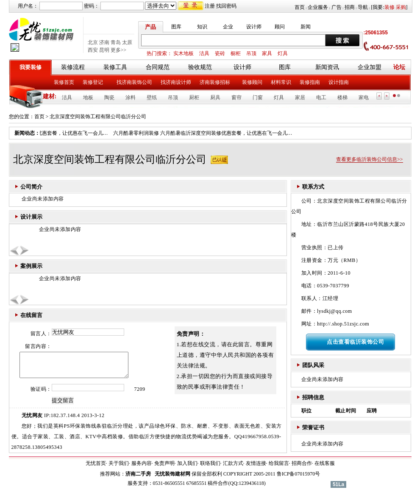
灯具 (283, 53)
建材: (50, 96)
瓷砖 (220, 53)
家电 (364, 97)
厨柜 (194, 97)
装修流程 (73, 67)
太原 (127, 42)
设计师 (253, 27)
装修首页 (64, 82)
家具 (267, 53)
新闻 (305, 27)
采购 (401, 7)
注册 (210, 6)
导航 (363, 7)
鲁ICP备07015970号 (298, 479)
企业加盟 (369, 67)
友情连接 (256, 468)
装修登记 (93, 82)
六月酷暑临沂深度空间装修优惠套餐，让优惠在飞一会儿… (228, 133)
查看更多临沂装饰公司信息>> (369, 159)
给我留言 (279, 468)
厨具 (215, 97)
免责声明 (164, 468)
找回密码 (226, 6)
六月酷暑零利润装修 (138, 133)
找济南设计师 (176, 82)
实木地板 (183, 53)
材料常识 (281, 82)
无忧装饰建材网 (172, 479)
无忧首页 (96, 468)
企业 (228, 27)
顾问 (280, 27)
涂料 (130, 97)
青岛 (116, 42)
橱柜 (236, 53)
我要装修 (30, 67)
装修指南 (310, 82)
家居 (300, 97)
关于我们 (118, 468)
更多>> (119, 50)
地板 (88, 97)
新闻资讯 (327, 67)
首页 (300, 7)
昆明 (104, 50)
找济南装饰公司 (134, 82)
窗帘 (236, 97)
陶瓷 (109, 97)
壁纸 (152, 97)
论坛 (399, 67)
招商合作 (302, 468)
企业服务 (318, 7)
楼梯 (342, 97)
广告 (336, 7)
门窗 (258, 97)
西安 (93, 50)
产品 (150, 27)
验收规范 (200, 67)
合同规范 (158, 67)
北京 (93, 42)
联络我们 (210, 468)
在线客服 (324, 468)
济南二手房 (138, 479)
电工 (321, 97)
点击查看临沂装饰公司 (355, 342)
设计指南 (338, 82)
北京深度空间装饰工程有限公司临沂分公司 (98, 117)
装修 (389, 7)
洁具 (204, 53)
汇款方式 (233, 468)
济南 (104, 42)
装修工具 (115, 67)
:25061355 (376, 33)
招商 (350, 7)
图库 (176, 27)
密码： (91, 6)
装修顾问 (252, 82)
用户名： (28, 6)
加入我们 (187, 468)
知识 (202, 27)
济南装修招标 (215, 82)
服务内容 (141, 468)
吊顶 (251, 53)
